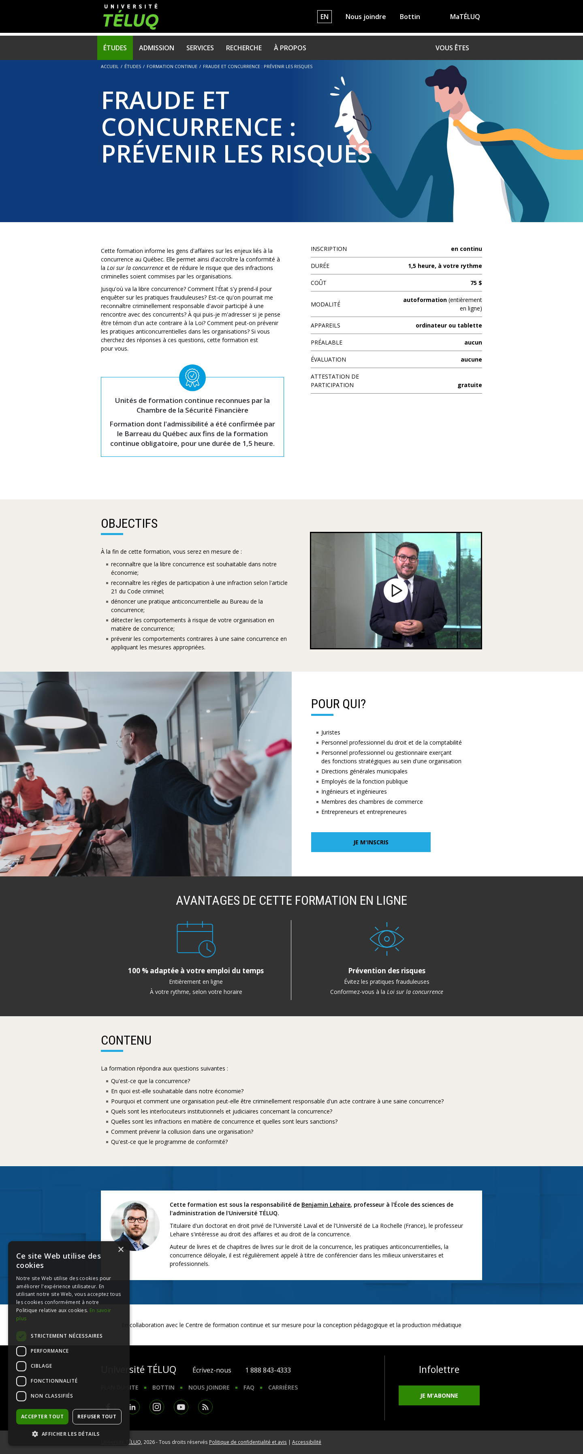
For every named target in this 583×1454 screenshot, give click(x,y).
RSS (205, 1407)
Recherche (244, 47)
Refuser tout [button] (96, 1416)
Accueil (110, 66)
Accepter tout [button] (42, 1416)
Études (115, 47)
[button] (69, 1434)
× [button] (120, 1250)
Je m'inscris (371, 842)
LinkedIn (132, 1407)
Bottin (410, 16)
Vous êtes (452, 47)
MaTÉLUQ (465, 16)
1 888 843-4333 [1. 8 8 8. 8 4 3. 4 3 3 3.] (268, 1370)
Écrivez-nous (211, 1370)
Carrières (283, 1387)
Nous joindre (366, 16)
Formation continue (172, 66)
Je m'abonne (439, 1395)
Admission (156, 47)
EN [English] (324, 16)
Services (200, 47)
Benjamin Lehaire (325, 1204)
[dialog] (69, 1343)
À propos (290, 47)
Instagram (156, 1407)
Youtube (181, 1407)
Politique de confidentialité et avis (248, 1442)
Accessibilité (306, 1442)
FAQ (248, 1387)
